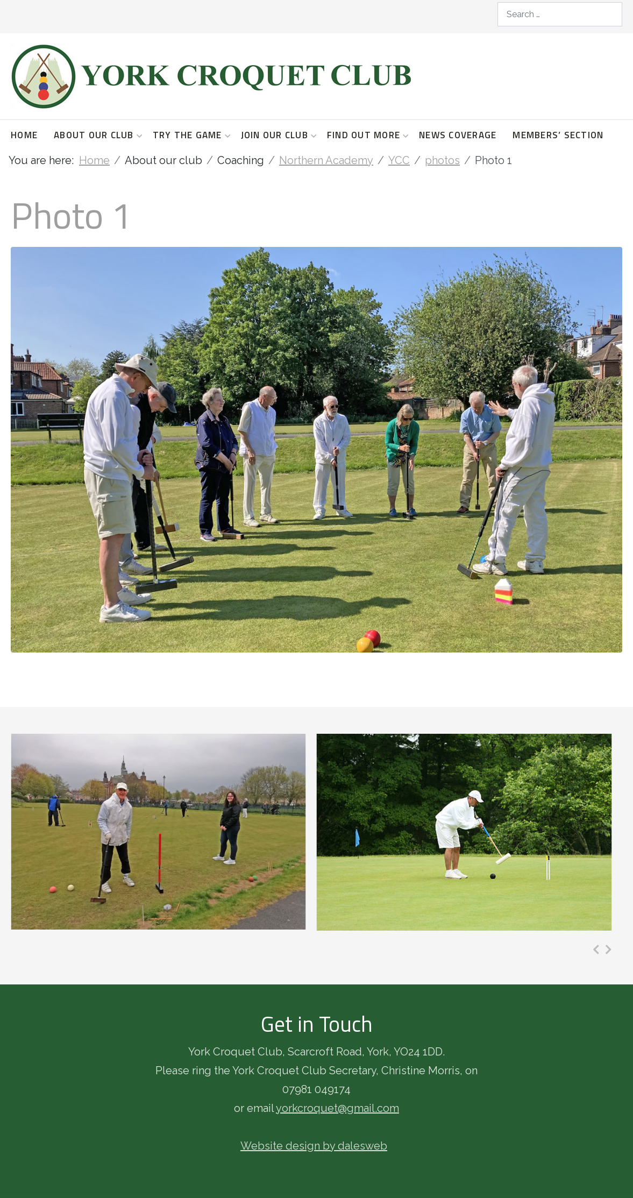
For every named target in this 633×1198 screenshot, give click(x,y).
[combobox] (559, 14)
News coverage (457, 135)
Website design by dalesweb (313, 1145)
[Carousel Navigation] (602, 949)
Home (24, 135)
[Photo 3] (158, 832)
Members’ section (558, 135)
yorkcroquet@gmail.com (337, 1108)
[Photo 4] (464, 832)
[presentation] (596, 949)
